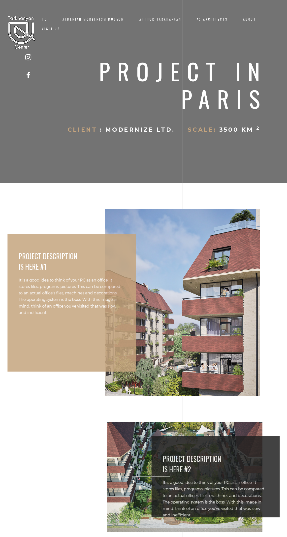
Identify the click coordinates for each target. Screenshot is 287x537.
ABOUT (249, 19)
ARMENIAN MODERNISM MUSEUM (93, 19)
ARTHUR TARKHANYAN (160, 19)
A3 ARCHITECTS (212, 19)
